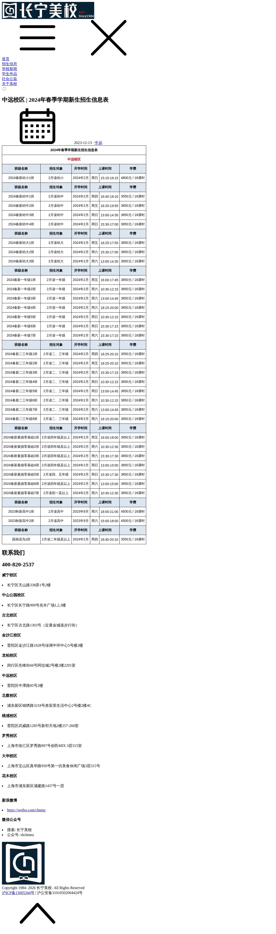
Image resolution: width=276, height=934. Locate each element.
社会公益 (9, 79)
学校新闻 (9, 69)
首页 (5, 59)
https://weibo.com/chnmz (26, 810)
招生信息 (9, 64)
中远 (98, 143)
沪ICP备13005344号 (18, 893)
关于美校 (9, 84)
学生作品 (9, 74)
